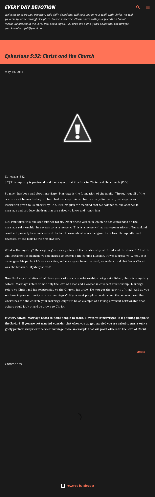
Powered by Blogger (77, 486)
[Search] (138, 7)
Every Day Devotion (30, 7)
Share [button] (140, 352)
